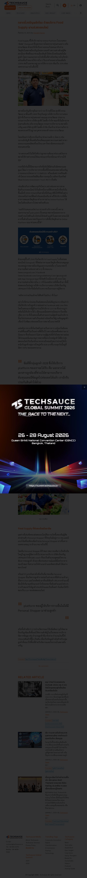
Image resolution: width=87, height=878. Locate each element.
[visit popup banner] (43, 439)
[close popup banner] (84, 387)
